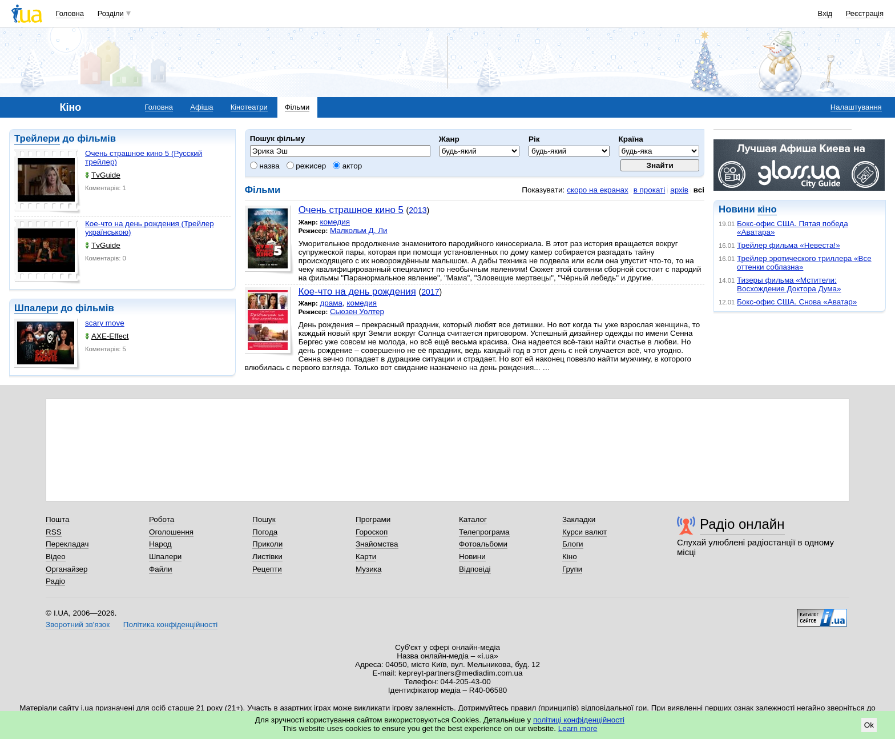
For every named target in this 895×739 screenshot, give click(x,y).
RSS (54, 532)
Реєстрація (865, 13)
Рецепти (267, 569)
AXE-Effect (106, 336)
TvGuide (102, 175)
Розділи (111, 13)
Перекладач (67, 544)
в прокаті (650, 190)
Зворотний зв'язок (78, 624)
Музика (368, 569)
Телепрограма (484, 532)
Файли (160, 569)
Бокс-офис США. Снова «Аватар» (797, 302)
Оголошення (171, 532)
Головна (70, 13)
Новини (472, 556)
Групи (572, 569)
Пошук (264, 519)
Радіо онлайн (742, 524)
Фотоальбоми (483, 544)
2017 (430, 291)
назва (265, 166)
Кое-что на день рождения (357, 291)
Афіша (201, 107)
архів (679, 190)
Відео (56, 556)
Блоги (572, 544)
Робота (161, 519)
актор (347, 166)
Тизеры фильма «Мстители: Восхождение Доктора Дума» (789, 284)
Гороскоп (372, 532)
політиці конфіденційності (578, 720)
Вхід (825, 13)
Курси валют (584, 532)
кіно (766, 209)
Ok (869, 725)
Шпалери (36, 308)
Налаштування (856, 107)
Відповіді (475, 569)
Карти (366, 556)
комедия (335, 222)
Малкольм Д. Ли (359, 230)
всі (699, 190)
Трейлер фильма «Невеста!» (788, 245)
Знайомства (377, 544)
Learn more (578, 728)
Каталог (473, 519)
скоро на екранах (597, 190)
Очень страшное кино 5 (351, 209)
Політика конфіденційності (170, 624)
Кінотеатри (249, 107)
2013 (417, 210)
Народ (160, 544)
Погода (264, 532)
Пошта (57, 519)
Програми (373, 519)
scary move (104, 323)
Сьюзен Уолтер (357, 311)
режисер (306, 166)
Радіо (55, 581)
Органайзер (66, 569)
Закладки (578, 519)
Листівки (267, 556)
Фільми (297, 107)
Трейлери (37, 138)
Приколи (267, 544)
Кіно (569, 556)
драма (331, 303)
